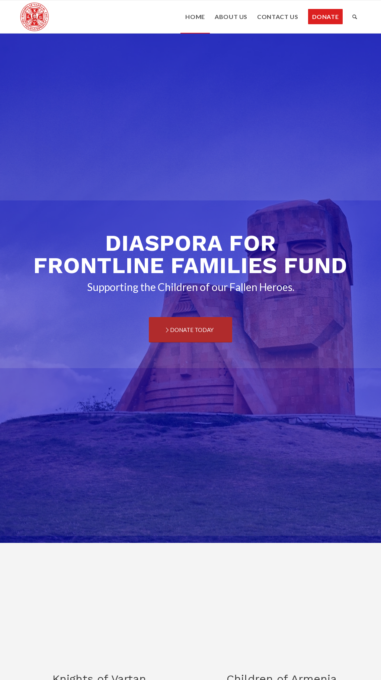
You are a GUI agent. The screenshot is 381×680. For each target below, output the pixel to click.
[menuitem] (195, 16)
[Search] (355, 16)
